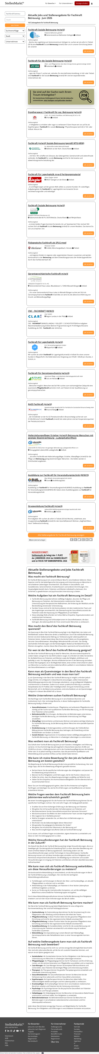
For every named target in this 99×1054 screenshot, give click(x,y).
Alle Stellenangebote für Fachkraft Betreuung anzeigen (61, 535)
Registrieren (32, 1039)
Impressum (9, 1036)
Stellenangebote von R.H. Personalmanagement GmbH (34, 347)
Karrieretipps (33, 1036)
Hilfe (6, 1045)
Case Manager (37, 965)
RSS (6, 1043)
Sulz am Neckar (51, 378)
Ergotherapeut (37, 979)
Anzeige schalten (82, 3)
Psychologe (36, 988)
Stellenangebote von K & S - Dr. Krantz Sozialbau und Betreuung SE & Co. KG (34, 117)
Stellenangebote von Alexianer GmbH (34, 248)
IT (74, 1043)
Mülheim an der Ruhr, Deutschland (58, 149)
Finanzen (77, 1034)
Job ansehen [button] (88, 51)
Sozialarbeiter (37, 956)
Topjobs (31, 1032)
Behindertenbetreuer (40, 998)
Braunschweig (51, 410)
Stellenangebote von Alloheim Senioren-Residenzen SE (34, 210)
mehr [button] (38, 1053)
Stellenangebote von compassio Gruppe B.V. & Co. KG (34, 279)
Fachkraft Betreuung (50, 23)
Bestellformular (56, 1034)
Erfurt (48, 118)
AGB (6, 1038)
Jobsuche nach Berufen (36, 1027)
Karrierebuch (33, 1041)
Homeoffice (78, 1032)
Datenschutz (9, 1041)
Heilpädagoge (37, 993)
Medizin (77, 1036)
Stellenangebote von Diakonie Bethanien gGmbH (34, 35)
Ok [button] (43, 1053)
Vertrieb (77, 1027)
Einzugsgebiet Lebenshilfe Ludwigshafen (43, 450)
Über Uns (55, 1041)
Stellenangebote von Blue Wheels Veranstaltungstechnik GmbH (34, 480)
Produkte (54, 1032)
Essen (48, 480)
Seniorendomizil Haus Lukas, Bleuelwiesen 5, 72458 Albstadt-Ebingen (54, 286)
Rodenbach (50, 66)
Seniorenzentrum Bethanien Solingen (59, 35)
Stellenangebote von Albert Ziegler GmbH (34, 179)
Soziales (77, 1029)
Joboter (76, 1048)
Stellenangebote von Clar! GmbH (34, 316)
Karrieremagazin (34, 1034)
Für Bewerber (50, 3)
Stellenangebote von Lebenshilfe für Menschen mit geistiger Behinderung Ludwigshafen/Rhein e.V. (34, 443)
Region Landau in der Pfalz (55, 316)
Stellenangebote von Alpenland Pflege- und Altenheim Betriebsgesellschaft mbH (34, 378)
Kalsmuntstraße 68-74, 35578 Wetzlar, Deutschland (47, 218)
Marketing (77, 1039)
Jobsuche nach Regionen (37, 1029)
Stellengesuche (56, 1027)
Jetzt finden (15, 25)
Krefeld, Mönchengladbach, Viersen (58, 248)
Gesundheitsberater (39, 975)
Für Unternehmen (65, 3)
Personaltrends (56, 1029)
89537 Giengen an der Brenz (56, 180)
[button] (71, 539)
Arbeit (76, 1046)
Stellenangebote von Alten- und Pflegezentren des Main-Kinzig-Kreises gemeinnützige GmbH (34, 66)
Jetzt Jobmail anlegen (37, 540)
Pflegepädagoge (38, 961)
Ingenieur (77, 1041)
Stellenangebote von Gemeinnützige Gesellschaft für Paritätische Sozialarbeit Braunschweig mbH (34, 409)
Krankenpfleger (38, 984)
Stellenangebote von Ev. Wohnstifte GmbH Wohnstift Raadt (34, 148)
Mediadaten (55, 1036)
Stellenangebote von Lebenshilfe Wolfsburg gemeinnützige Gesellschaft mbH (34, 511)
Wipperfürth (50, 347)
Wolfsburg (49, 512)
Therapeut (36, 970)
